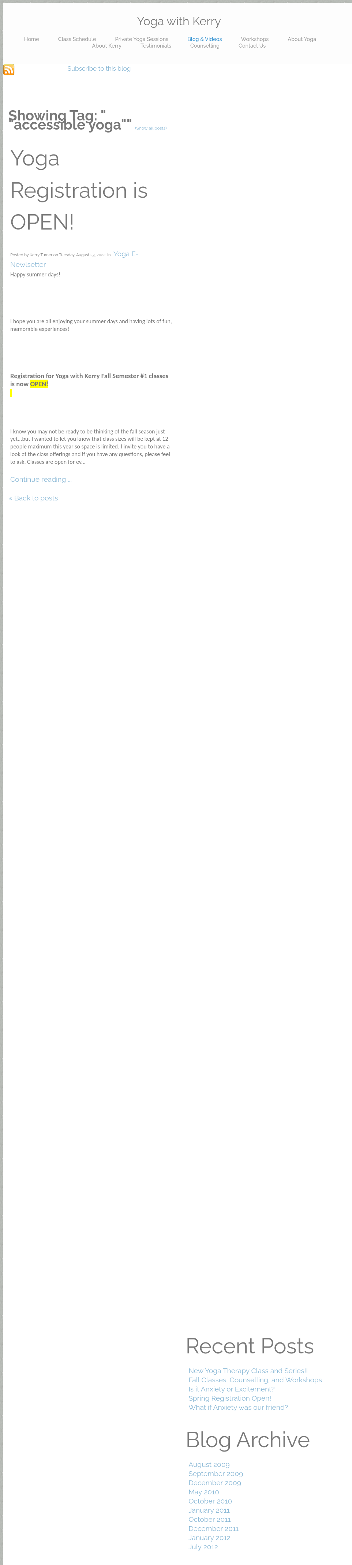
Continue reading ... (41, 479)
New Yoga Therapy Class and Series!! (248, 1371)
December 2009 (214, 1483)
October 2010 (210, 1501)
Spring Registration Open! (229, 1398)
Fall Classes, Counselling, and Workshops (255, 1380)
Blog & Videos (204, 39)
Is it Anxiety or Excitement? (231, 1389)
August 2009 (209, 1464)
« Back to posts (33, 498)
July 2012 (203, 1547)
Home (31, 39)
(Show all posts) (150, 128)
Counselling (205, 45)
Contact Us (252, 45)
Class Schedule (77, 39)
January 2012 (209, 1538)
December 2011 (213, 1528)
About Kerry (106, 45)
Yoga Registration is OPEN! (79, 190)
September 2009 (215, 1473)
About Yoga (302, 39)
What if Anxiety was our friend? (238, 1407)
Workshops (255, 39)
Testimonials (156, 45)
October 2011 (209, 1519)
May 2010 (203, 1492)
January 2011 (209, 1510)
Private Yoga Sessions (141, 39)
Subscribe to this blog (99, 68)
